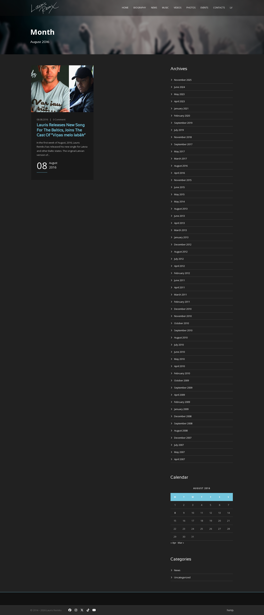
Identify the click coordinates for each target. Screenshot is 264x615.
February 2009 (182, 402)
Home (125, 7)
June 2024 (179, 87)
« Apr (173, 542)
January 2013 (181, 237)
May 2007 (179, 452)
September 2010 (183, 330)
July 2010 (179, 344)
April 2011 (179, 287)
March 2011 (180, 294)
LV (231, 7)
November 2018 (183, 137)
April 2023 (179, 101)
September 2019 (183, 122)
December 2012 (182, 244)
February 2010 (182, 373)
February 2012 (182, 273)
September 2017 (183, 144)
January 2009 (181, 409)
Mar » (181, 542)
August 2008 (181, 430)
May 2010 (179, 359)
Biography (139, 7)
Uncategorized (182, 577)
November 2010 (183, 316)
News (154, 7)
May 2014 (179, 201)
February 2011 (182, 301)
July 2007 (179, 445)
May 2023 (179, 94)
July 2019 (179, 130)
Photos (190, 7)
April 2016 (179, 173)
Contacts (219, 7)
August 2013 (181, 208)
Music (165, 7)
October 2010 (181, 323)
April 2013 (179, 223)
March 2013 (180, 230)
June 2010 (179, 351)
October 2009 (181, 380)
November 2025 (183, 79)
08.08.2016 (42, 119)
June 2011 (179, 280)
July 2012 (179, 258)
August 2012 (181, 251)
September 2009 (183, 387)
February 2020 (182, 115)
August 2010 (181, 337)
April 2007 (179, 459)
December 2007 (182, 437)
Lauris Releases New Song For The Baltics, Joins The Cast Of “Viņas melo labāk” (61, 130)
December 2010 (182, 309)
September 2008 (183, 423)
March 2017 (180, 158)
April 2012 (179, 266)
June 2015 (179, 187)
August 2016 (181, 165)
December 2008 (182, 416)
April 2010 (179, 366)
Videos (177, 7)
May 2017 (179, 151)
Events (204, 7)
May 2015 (179, 194)
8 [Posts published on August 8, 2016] (175, 512)
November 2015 (183, 180)
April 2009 (179, 394)
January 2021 (181, 108)
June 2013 (179, 215)
